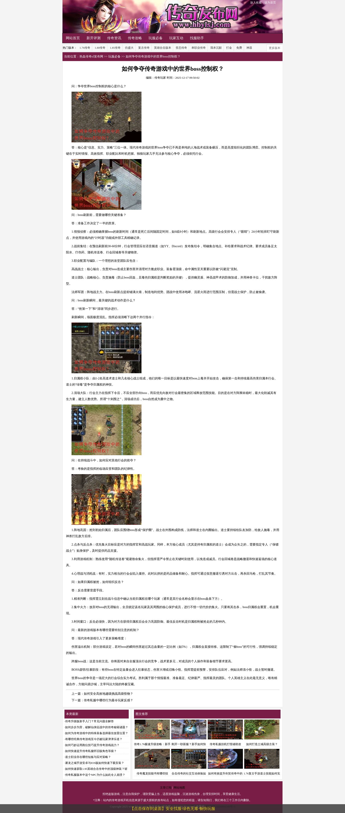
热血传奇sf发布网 (91, 56)
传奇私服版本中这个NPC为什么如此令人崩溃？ (95, 774)
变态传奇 (181, 47)
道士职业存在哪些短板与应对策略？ (88, 757)
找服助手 (197, 38)
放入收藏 (256, 2)
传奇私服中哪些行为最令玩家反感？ (108, 700)
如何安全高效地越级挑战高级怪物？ (108, 693)
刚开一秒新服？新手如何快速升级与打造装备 (188, 744)
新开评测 (93, 38)
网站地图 (179, 787)
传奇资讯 (114, 38)
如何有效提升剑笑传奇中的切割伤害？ (225, 773)
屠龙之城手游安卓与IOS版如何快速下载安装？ (94, 763)
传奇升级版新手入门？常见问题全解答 (89, 721)
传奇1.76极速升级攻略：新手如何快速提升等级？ (152, 744)
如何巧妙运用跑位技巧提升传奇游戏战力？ (92, 745)
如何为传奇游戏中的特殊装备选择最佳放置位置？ (96, 733)
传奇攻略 (135, 38)
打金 (229, 47)
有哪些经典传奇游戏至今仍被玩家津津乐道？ (93, 739)
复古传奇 (144, 47)
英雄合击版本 (162, 47)
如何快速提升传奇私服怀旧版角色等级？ (91, 751)
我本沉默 (216, 47)
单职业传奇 (198, 47)
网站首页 (73, 38)
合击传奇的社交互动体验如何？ (188, 773)
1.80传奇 (100, 47)
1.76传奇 (84, 47)
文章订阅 (165, 787)
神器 (249, 47)
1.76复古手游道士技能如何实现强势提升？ (262, 773)
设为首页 (270, 2)
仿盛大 (129, 47)
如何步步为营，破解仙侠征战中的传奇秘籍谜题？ (96, 727)
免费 (239, 47)
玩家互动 (176, 38)
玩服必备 (156, 38)
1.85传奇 (115, 47)
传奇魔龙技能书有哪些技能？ (152, 773)
